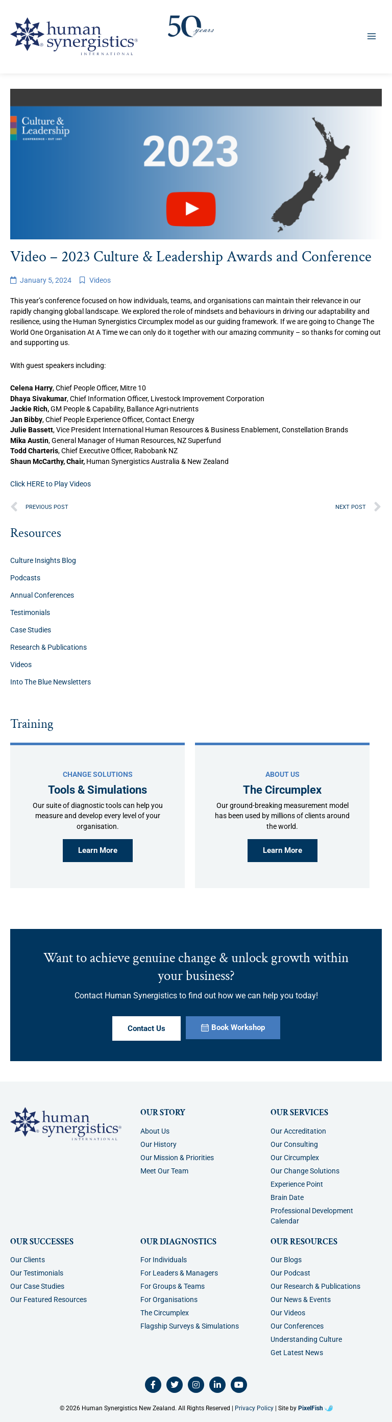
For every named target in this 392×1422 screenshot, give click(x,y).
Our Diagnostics (178, 1241)
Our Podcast (290, 1273)
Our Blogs (286, 1260)
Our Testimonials (36, 1273)
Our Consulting (294, 1144)
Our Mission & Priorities (177, 1158)
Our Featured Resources (48, 1299)
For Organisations (169, 1299)
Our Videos (288, 1313)
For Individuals (163, 1260)
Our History (158, 1144)
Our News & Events (301, 1299)
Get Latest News (297, 1353)
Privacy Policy (254, 1408)
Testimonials (30, 612)
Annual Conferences (42, 595)
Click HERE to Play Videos (50, 484)
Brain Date (287, 1197)
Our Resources (304, 1241)
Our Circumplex (295, 1158)
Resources (35, 533)
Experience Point (297, 1184)
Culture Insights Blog (43, 560)
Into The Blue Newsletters (50, 682)
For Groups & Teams (172, 1286)
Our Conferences (297, 1326)
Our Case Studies (37, 1286)
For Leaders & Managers (179, 1273)
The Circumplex (164, 1313)
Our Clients (27, 1260)
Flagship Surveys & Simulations (189, 1326)
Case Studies (30, 630)
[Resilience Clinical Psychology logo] (65, 1123)
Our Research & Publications (315, 1286)
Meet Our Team (164, 1171)
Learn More (97, 850)
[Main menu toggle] (371, 36)
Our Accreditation (298, 1131)
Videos (100, 280)
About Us (154, 1131)
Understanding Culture (306, 1339)
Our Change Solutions (305, 1171)
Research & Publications (48, 647)
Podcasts (25, 578)
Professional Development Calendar (312, 1216)
